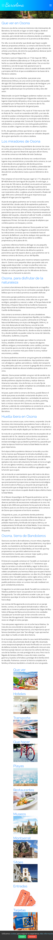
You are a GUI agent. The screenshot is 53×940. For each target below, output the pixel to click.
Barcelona (13, 5)
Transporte (21, 718)
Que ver (19, 670)
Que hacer (21, 742)
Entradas (20, 886)
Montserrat (22, 838)
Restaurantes (23, 790)
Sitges (18, 862)
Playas (18, 766)
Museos (19, 814)
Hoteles (19, 694)
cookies (14, 933)
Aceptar (22, 936)
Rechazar (32, 936)
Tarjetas (19, 910)
